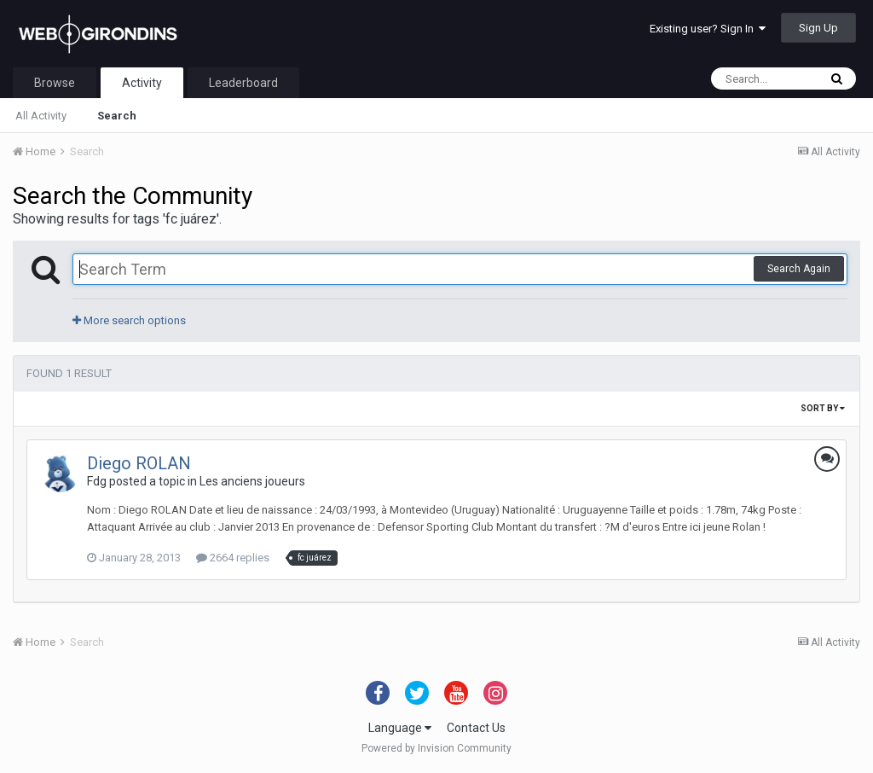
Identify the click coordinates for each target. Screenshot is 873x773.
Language (399, 728)
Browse (54, 83)
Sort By (823, 408)
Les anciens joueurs (252, 481)
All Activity (40, 115)
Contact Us (476, 728)
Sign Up (818, 27)
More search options (129, 320)
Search (116, 115)
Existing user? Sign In (708, 28)
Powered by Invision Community (436, 748)
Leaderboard (243, 83)
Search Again (798, 269)
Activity (142, 83)
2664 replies (232, 557)
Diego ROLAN (139, 463)
